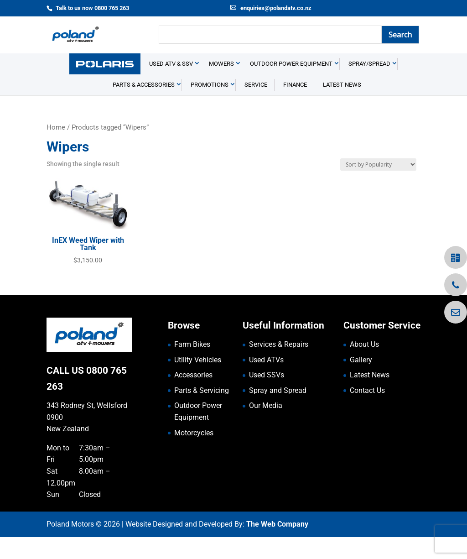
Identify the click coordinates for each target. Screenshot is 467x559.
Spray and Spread (277, 411)
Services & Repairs (278, 366)
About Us (364, 366)
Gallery (361, 381)
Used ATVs (266, 381)
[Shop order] (378, 186)
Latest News (342, 106)
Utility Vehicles (197, 381)
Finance (295, 106)
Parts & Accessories (144, 106)
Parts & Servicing (201, 411)
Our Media (265, 427)
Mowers (221, 85)
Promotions (209, 106)
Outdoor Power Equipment (291, 85)
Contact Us (367, 411)
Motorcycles (193, 454)
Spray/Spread (369, 85)
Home (56, 149)
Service (255, 106)
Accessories (193, 396)
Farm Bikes (192, 366)
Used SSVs (266, 396)
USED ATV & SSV (171, 85)
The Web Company (277, 546)
